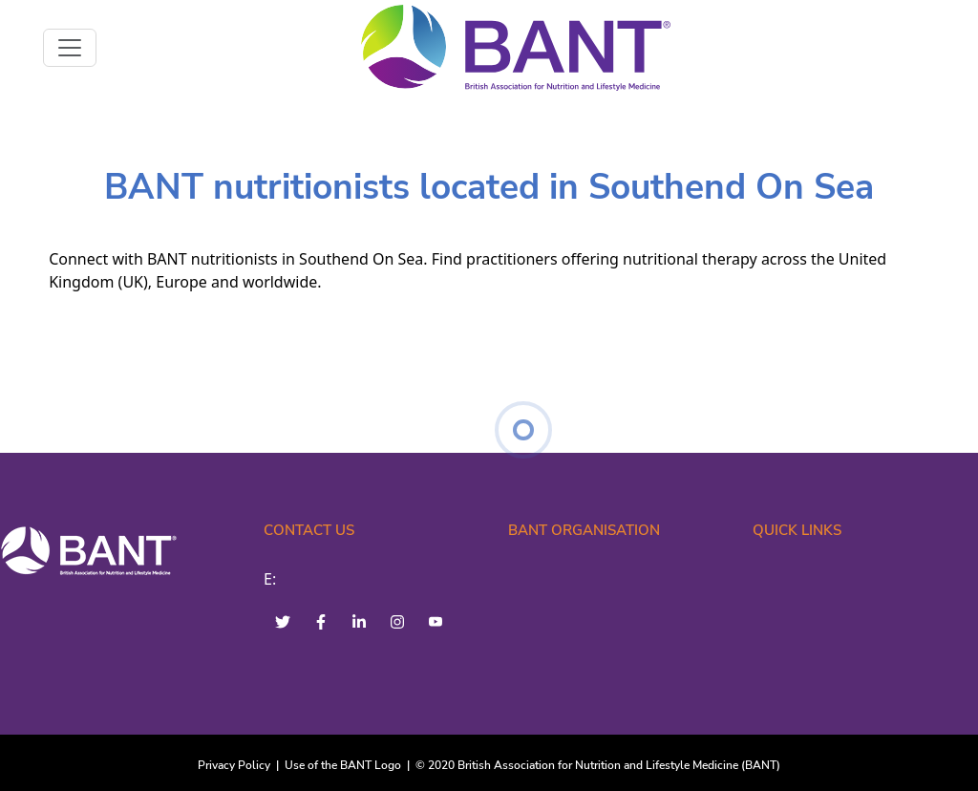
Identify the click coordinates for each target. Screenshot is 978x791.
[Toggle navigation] (69, 48)
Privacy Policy (234, 765)
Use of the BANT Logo (343, 765)
